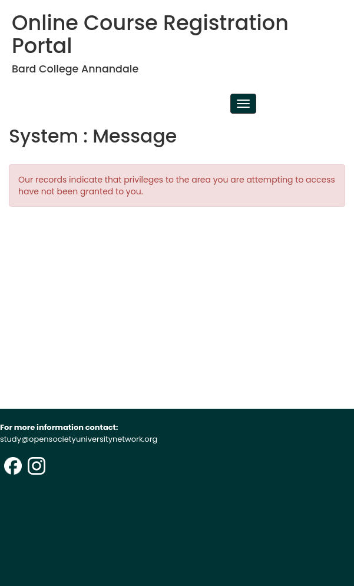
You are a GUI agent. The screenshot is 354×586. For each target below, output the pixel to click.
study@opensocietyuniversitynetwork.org (78, 439)
